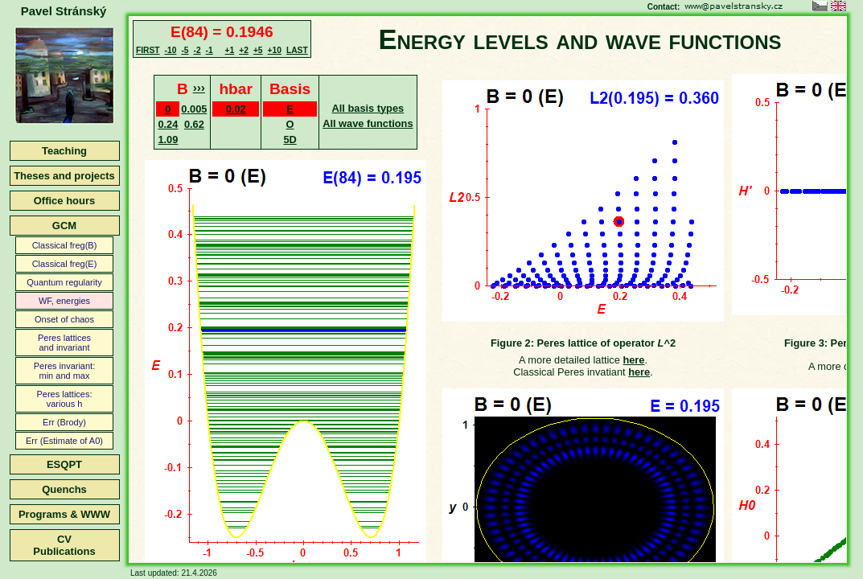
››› (199, 87)
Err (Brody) (64, 422)
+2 (244, 50)
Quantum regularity (64, 282)
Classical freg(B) (64, 245)
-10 (171, 50)
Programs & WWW (64, 514)
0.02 (236, 109)
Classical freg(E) (64, 264)
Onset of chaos (64, 319)
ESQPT (64, 464)
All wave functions (368, 123)
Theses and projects (64, 176)
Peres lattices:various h (64, 399)
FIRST (148, 50)
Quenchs (64, 489)
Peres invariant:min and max (64, 370)
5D (289, 139)
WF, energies (64, 301)
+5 (258, 50)
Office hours (65, 201)
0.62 (194, 124)
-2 (196, 50)
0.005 (194, 109)
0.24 (168, 124)
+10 (275, 50)
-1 (209, 50)
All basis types (368, 108)
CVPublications (64, 545)
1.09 (168, 139)
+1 (230, 50)
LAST (297, 50)
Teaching (64, 151)
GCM (64, 226)
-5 (184, 50)
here (633, 360)
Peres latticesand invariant (64, 342)
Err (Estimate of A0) (64, 441)
